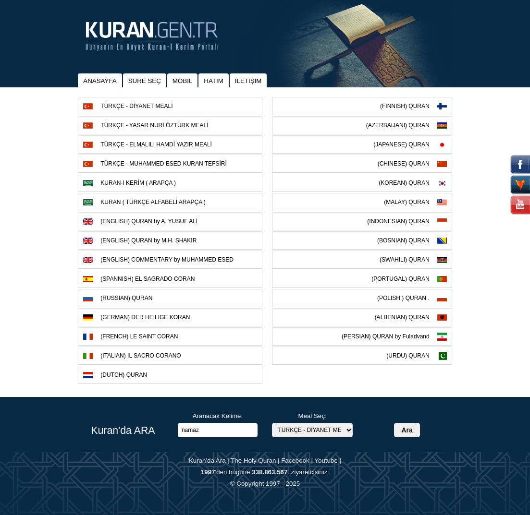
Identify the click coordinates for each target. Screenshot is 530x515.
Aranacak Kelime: (218, 415)
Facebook (295, 460)
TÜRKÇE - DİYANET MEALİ (136, 106)
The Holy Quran (253, 460)
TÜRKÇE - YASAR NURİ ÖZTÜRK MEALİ (154, 125)
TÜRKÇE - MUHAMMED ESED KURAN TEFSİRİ (163, 163)
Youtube (325, 460)
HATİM (213, 80)
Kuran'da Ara (207, 460)
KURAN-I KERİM (138, 183)
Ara (406, 430)
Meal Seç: (312, 415)
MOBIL (182, 80)
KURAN (153, 202)
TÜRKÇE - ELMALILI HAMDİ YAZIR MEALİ (156, 144)
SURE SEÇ (144, 80)
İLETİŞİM (248, 80)
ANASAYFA (99, 80)
